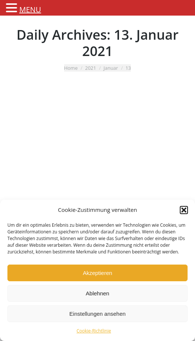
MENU (30, 9)
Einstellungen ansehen (97, 314)
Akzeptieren (97, 273)
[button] (184, 210)
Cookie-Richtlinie (94, 331)
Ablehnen (97, 293)
